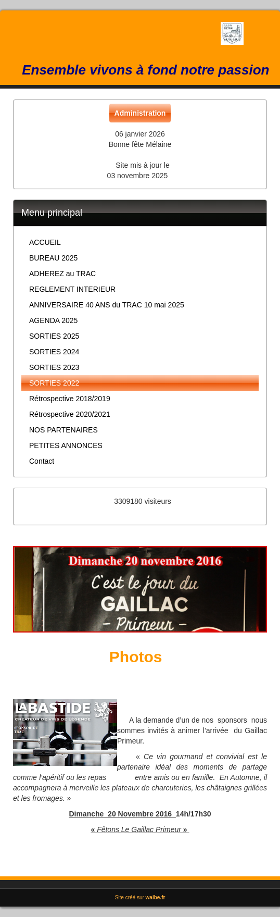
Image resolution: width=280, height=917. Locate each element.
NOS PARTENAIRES (63, 430)
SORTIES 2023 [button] (54, 367)
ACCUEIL (45, 242)
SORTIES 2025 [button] (54, 336)
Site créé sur (140, 897)
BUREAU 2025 (53, 258)
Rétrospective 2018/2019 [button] (69, 398)
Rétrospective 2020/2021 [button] (69, 414)
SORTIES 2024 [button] (54, 352)
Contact (41, 461)
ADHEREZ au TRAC (62, 273)
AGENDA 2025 (53, 320)
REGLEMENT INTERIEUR (72, 289)
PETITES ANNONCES (66, 445)
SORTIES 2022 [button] (54, 383)
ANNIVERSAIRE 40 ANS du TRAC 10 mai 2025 (106, 305)
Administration (140, 113)
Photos (135, 656)
